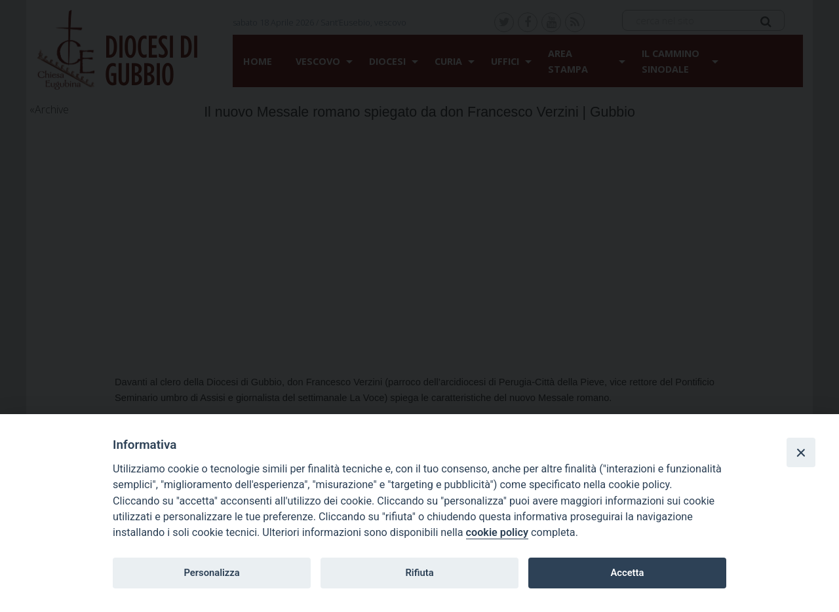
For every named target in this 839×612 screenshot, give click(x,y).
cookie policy (497, 532)
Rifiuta (419, 573)
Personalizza (211, 573)
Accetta (627, 573)
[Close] (801, 452)
